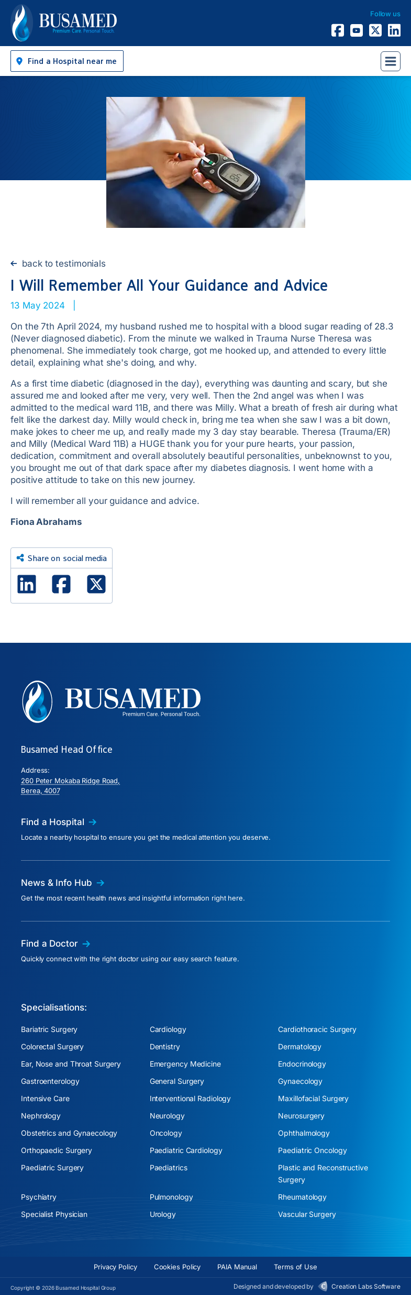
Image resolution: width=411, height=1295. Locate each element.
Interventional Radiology (190, 1098)
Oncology (166, 1132)
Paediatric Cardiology (186, 1150)
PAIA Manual (237, 1267)
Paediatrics (168, 1167)
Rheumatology (302, 1196)
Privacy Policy (115, 1267)
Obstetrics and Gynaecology (69, 1132)
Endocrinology (302, 1063)
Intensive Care (45, 1098)
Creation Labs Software (366, 1286)
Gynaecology (300, 1081)
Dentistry (165, 1046)
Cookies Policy (177, 1267)
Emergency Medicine (185, 1063)
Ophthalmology (304, 1132)
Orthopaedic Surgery (56, 1150)
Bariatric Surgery (49, 1029)
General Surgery (177, 1081)
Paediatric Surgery (52, 1167)
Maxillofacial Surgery (313, 1098)
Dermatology (299, 1046)
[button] (67, 61)
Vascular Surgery (307, 1214)
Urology (163, 1214)
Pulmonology (171, 1196)
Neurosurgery (301, 1115)
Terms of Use (295, 1267)
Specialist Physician (54, 1214)
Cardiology (168, 1029)
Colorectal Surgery (52, 1046)
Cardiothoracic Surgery (317, 1029)
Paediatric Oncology (312, 1150)
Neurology (167, 1115)
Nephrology (41, 1115)
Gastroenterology (50, 1081)
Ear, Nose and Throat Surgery (71, 1063)
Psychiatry (39, 1196)
